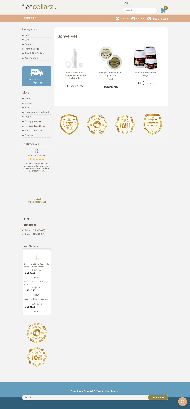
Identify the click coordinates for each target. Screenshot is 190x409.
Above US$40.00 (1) (34, 234)
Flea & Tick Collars (34, 53)
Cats (27, 39)
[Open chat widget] (182, 401)
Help (27, 107)
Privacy (28, 117)
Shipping (29, 135)
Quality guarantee (33, 121)
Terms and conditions (35, 126)
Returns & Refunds (33, 130)
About (27, 98)
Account (140, 18)
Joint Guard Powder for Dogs (36, 299)
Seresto (30, 18)
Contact (124, 18)
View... (37, 277)
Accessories (31, 58)
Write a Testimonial (37, 202)
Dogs (27, 35)
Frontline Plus (32, 48)
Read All (37, 199)
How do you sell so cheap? (37, 112)
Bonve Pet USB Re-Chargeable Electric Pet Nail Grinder (75, 75)
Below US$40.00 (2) (34, 230)
